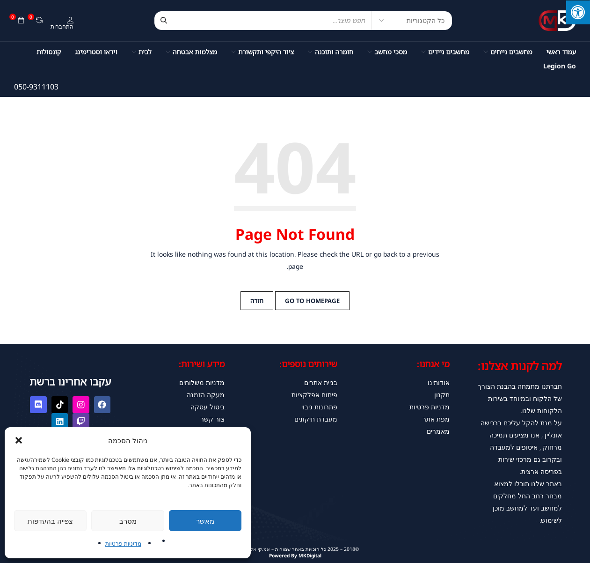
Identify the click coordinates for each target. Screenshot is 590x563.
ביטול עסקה (207, 406)
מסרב (128, 521)
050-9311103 (36, 86)
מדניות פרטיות (429, 406)
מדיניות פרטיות (123, 544)
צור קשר (212, 419)
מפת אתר (436, 419)
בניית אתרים (320, 382)
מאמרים (438, 431)
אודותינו (439, 382)
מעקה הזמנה (206, 394)
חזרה (256, 300)
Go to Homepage (312, 300)
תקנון (442, 394)
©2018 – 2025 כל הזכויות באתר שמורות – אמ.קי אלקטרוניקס (295, 548)
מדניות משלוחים (202, 382)
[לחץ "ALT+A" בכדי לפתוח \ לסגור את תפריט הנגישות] (578, 12)
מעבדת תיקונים (315, 419)
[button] (18, 440)
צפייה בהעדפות (50, 521)
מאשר (205, 521)
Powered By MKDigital (295, 554)
